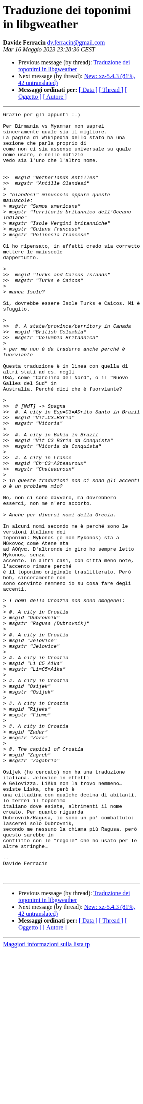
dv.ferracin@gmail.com (76, 42)
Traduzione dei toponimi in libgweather (74, 65)
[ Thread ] (111, 90)
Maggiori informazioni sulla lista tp (46, 1097)
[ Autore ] (55, 96)
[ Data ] (88, 90)
